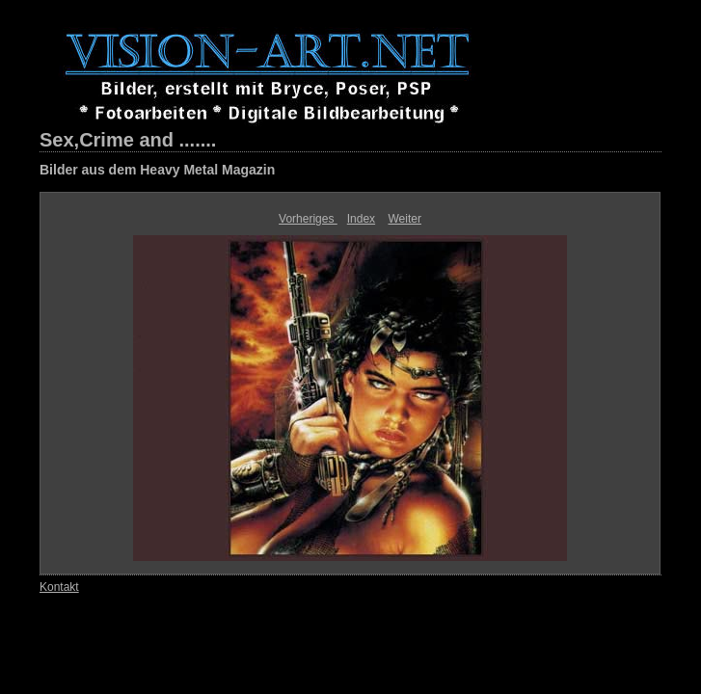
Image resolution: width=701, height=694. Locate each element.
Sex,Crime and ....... (128, 139)
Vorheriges (308, 219)
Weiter (404, 219)
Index (361, 219)
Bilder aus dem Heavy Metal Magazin (157, 169)
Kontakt (59, 587)
